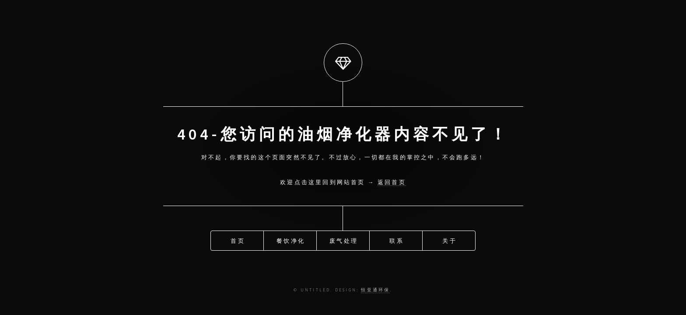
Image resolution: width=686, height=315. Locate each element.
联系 (396, 240)
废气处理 (343, 240)
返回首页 (392, 182)
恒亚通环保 (375, 290)
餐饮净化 (290, 240)
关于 (449, 240)
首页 (238, 240)
